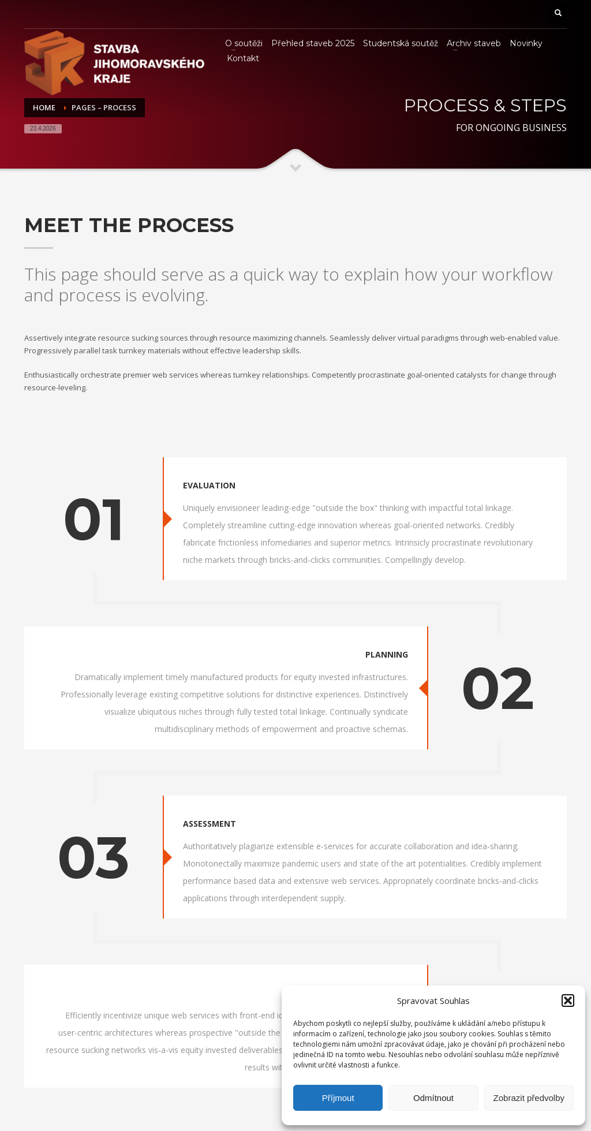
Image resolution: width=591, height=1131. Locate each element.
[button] (568, 1000)
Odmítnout (433, 1098)
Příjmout (338, 1098)
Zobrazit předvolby (528, 1098)
